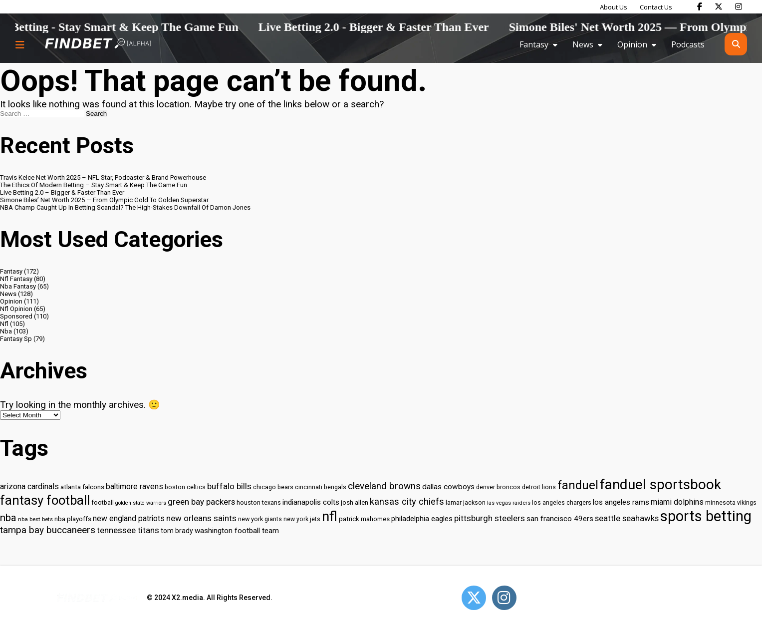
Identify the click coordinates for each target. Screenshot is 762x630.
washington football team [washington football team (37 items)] (237, 530)
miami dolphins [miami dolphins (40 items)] (677, 502)
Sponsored (16, 316)
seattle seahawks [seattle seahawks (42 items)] (627, 518)
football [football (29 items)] (102, 502)
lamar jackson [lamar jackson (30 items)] (466, 502)
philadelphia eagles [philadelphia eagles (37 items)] (422, 518)
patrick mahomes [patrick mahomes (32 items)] (364, 519)
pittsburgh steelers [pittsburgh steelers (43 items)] (489, 518)
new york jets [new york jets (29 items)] (301, 519)
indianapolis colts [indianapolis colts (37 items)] (310, 502)
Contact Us (656, 6)
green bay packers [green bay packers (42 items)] (201, 502)
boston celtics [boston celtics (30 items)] (185, 487)
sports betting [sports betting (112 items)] (706, 516)
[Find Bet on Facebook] (699, 6)
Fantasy (533, 44)
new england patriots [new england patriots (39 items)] (129, 518)
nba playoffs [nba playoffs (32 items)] (72, 519)
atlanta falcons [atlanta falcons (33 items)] (82, 487)
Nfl (4, 323)
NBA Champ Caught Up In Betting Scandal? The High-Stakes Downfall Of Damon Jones (125, 207)
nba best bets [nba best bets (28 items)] (35, 519)
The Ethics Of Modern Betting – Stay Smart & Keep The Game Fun (93, 185)
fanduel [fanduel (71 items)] (577, 485)
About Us (613, 6)
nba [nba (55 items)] (8, 518)
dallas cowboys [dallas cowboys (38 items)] (448, 486)
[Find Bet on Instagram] (738, 6)
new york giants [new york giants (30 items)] (260, 519)
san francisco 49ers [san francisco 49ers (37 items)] (559, 518)
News (582, 44)
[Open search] (736, 44)
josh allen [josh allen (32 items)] (354, 502)
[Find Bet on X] (719, 6)
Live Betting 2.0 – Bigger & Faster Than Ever (62, 192)
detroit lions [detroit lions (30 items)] (539, 487)
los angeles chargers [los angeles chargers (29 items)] (561, 502)
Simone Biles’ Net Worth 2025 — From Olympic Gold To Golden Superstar (104, 200)
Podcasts (688, 44)
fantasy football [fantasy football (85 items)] (45, 500)
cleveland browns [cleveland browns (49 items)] (384, 486)
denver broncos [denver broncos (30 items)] (498, 487)
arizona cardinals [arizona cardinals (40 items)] (29, 486)
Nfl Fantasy (16, 279)
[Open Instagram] (504, 598)
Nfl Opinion (16, 309)
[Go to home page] (98, 44)
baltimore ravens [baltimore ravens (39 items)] (134, 486)
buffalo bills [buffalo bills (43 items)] (229, 486)
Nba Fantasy (18, 286)
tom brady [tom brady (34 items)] (177, 531)
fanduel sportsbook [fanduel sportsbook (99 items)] (660, 484)
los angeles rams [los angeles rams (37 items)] (621, 502)
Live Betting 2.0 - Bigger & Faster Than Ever (420, 26)
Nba (6, 331)
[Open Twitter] (474, 598)
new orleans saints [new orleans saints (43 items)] (201, 518)
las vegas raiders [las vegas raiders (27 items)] (508, 503)
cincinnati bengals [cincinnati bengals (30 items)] (320, 487)
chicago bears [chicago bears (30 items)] (273, 487)
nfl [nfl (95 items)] (329, 517)
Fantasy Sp (16, 338)
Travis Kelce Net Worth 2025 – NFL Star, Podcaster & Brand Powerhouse (103, 177)
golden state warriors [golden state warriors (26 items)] (140, 503)
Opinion (632, 44)
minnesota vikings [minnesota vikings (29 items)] (731, 502)
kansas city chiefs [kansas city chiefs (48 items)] (407, 501)
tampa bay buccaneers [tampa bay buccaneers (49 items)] (47, 530)
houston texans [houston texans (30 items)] (259, 502)
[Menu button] (20, 44)
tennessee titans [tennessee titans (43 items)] (128, 530)
